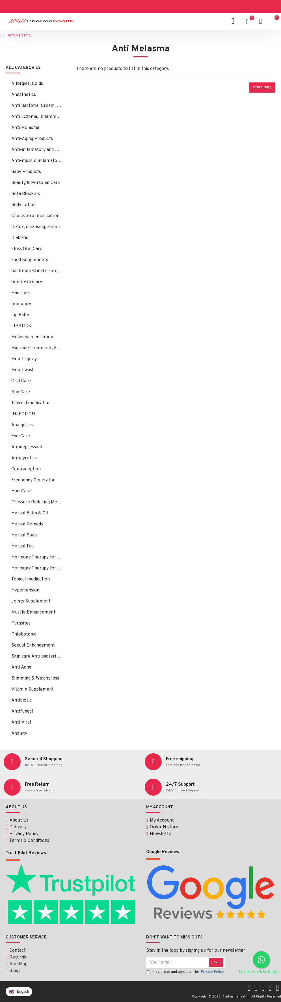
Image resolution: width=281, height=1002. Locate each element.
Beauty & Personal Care (35, 183)
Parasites (21, 623)
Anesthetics (23, 95)
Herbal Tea (22, 546)
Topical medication (30, 579)
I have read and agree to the (185, 972)
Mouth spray (24, 359)
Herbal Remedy (27, 524)
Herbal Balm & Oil (29, 513)
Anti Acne (21, 667)
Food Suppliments (29, 260)
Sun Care (20, 392)
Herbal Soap (24, 535)
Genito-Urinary (26, 282)
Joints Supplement (31, 601)
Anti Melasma (25, 128)
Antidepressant (27, 447)
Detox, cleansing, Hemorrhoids (36, 227)
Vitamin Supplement (32, 689)
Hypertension (25, 590)
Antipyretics (24, 458)
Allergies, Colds (27, 84)
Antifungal (22, 711)
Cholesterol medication (35, 216)
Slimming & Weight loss (35, 678)
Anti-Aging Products (32, 139)
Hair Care (21, 491)
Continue (261, 87)
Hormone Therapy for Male (36, 568)
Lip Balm (20, 315)
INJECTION (23, 414)
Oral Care (21, 381)
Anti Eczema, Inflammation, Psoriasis (36, 117)
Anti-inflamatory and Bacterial (36, 150)
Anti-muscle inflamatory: (36, 161)
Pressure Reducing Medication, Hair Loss (36, 502)
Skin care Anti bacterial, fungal (36, 656)
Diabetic (19, 238)
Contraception (26, 469)
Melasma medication (32, 337)
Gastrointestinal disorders (36, 271)
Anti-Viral (21, 722)
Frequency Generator (33, 480)
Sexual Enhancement (33, 645)
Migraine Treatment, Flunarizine (36, 348)
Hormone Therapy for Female (36, 557)
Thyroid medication (31, 403)
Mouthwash (22, 370)
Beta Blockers (25, 194)
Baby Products (26, 172)
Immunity (21, 304)
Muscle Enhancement (33, 612)
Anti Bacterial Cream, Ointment (36, 106)
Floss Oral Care (26, 249)
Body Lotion (23, 205)
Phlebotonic (23, 634)
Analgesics (22, 425)
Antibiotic (21, 700)
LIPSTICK (21, 326)
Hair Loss (20, 293)
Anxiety (19, 733)
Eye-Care (20, 436)
